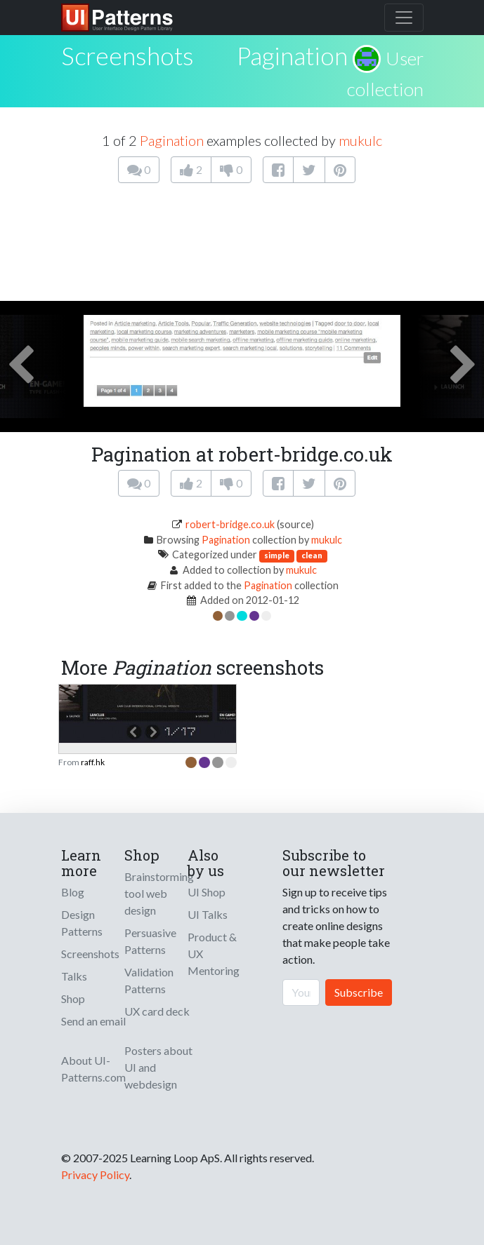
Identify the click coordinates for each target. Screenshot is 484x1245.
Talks (74, 976)
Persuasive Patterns (150, 941)
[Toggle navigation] (404, 18)
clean (311, 555)
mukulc (360, 140)
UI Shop (206, 892)
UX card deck (157, 1011)
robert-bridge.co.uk (230, 524)
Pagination (292, 55)
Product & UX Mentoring (214, 953)
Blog (72, 892)
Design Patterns (82, 923)
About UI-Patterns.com (93, 1069)
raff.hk (93, 762)
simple (276, 555)
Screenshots (90, 953)
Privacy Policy (95, 1174)
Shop (73, 998)
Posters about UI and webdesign (158, 1067)
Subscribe (358, 992)
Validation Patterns (149, 980)
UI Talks (208, 914)
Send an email (93, 1021)
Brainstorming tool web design (159, 893)
